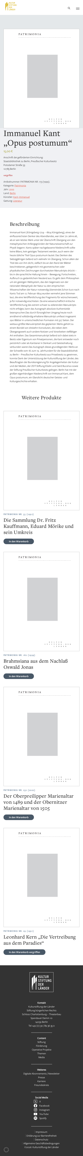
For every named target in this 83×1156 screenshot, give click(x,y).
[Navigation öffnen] (78, 8)
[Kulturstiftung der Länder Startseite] (10, 6)
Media (41, 1057)
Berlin (13, 193)
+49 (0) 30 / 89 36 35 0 (43, 1025)
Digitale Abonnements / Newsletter (41, 1073)
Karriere (41, 1081)
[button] (6, 1150)
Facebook (44, 1105)
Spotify (42, 1118)
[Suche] (69, 8)
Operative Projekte (41, 1049)
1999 (11, 189)
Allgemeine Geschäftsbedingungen (41, 1143)
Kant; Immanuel (21, 197)
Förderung (41, 1045)
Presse (41, 1077)
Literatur (17, 200)
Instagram (44, 1109)
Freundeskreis (41, 1085)
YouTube (44, 1114)
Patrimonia (20, 185)
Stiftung (41, 1042)
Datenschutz (41, 1139)
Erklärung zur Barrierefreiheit (42, 1135)
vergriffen (24, 952)
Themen (41, 1053)
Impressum (41, 1131)
